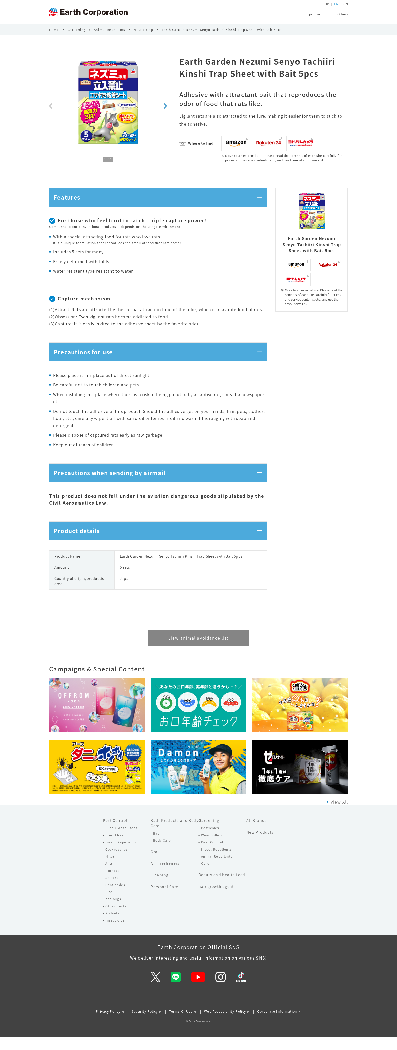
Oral (155, 864)
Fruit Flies (114, 848)
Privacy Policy (108, 1024)
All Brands (256, 833)
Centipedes (115, 897)
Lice (109, 904)
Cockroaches (116, 862)
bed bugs (113, 912)
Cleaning (159, 887)
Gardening (77, 33)
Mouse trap (143, 33)
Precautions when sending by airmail (114, 482)
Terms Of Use (181, 1024)
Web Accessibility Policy (225, 1024)
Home (54, 33)
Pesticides (210, 841)
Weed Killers (212, 848)
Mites (110, 869)
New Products (260, 845)
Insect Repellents (120, 855)
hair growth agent (216, 899)
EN (336, 9)
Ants (109, 876)
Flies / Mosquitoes (121, 841)
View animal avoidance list (198, 651)
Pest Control (115, 833)
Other (206, 876)
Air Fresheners (165, 876)
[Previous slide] (50, 110)
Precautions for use (85, 359)
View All (339, 815)
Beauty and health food (221, 887)
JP (327, 9)
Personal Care (164, 899)
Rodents (112, 926)
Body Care (162, 853)
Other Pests (115, 919)
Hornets (112, 883)
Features (68, 202)
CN (346, 9)
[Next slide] (165, 110)
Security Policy (145, 1024)
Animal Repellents (109, 33)
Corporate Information (277, 1024)
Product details (79, 542)
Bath (157, 846)
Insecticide (115, 933)
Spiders (111, 890)
